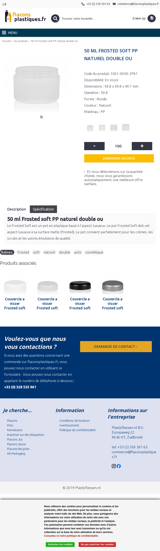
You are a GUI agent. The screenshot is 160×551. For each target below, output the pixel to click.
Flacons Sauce (16, 444)
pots (77, 252)
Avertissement (69, 425)
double (64, 252)
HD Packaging (16, 453)
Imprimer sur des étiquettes (25, 434)
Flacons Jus (14, 439)
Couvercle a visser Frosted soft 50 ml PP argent (112, 303)
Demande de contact (116, 346)
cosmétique (94, 252)
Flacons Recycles (18, 449)
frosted (23, 252)
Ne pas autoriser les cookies (97, 544)
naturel (49, 252)
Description (17, 209)
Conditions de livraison (74, 420)
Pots (10, 425)
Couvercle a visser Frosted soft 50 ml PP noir (80, 303)
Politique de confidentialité (77, 430)
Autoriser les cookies (60, 544)
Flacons (12, 420)
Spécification (43, 209)
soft (36, 252)
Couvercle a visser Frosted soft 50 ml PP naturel (47, 303)
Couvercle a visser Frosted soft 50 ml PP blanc (14, 303)
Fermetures (14, 430)
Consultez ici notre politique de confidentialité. (71, 535)
